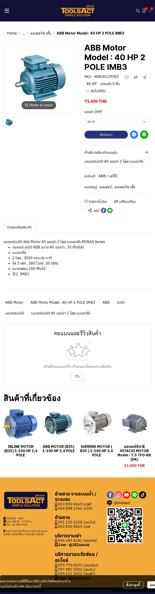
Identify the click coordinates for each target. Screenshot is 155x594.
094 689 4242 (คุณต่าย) (77, 540)
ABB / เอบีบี (107, 176)
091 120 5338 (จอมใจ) (76, 522)
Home (12, 33)
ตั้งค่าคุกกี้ (133, 585)
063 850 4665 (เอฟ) (73, 504)
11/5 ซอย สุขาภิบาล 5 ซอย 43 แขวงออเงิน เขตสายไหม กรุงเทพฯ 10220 (25, 532)
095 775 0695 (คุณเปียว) (78, 565)
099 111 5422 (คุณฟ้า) (75, 573)
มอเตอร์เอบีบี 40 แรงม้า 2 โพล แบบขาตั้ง (60, 313)
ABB (106, 302)
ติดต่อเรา (106, 134)
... (23, 33)
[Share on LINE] (110, 210)
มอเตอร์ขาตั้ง (40, 33)
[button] (138, 11)
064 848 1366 (68, 508)
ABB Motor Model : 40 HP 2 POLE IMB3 (62, 302)
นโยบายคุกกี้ (33, 586)
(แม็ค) (87, 508)
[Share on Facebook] (103, 210)
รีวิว (77, 376)
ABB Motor (14, 302)
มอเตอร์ (106, 187)
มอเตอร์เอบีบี (14, 313)
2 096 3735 (20, 524)
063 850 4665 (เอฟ (74, 526)
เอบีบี (120, 302)
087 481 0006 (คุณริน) (76, 569)
